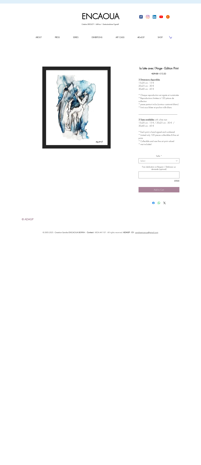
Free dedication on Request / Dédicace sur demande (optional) (159, 168)
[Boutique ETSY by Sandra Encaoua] (168, 17)
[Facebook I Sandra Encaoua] (141, 17)
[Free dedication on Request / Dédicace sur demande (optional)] (159, 175)
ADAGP (126, 232)
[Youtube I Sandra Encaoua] (161, 17)
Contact (90, 232)
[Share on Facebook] (153, 203)
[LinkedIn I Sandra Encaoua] (154, 17)
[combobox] (159, 160)
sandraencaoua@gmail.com (146, 232)
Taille (159, 156)
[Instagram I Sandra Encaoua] (147, 17)
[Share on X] (164, 203)
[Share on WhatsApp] (159, 203)
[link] (170, 37)
